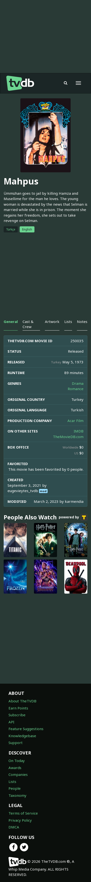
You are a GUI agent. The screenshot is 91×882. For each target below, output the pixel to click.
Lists (12, 781)
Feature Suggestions (25, 728)
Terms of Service (23, 813)
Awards (14, 767)
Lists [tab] (68, 321)
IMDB (78, 431)
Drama (77, 383)
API (11, 721)
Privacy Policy (20, 820)
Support (15, 742)
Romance (75, 388)
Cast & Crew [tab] (28, 324)
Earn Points (18, 708)
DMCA (13, 827)
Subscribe (16, 714)
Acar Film (75, 420)
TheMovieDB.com (68, 436)
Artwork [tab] (52, 321)
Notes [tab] (82, 321)
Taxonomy (17, 795)
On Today (16, 760)
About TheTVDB (22, 700)
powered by (73, 517)
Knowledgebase (22, 735)
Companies (18, 774)
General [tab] (11, 321)
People (14, 788)
